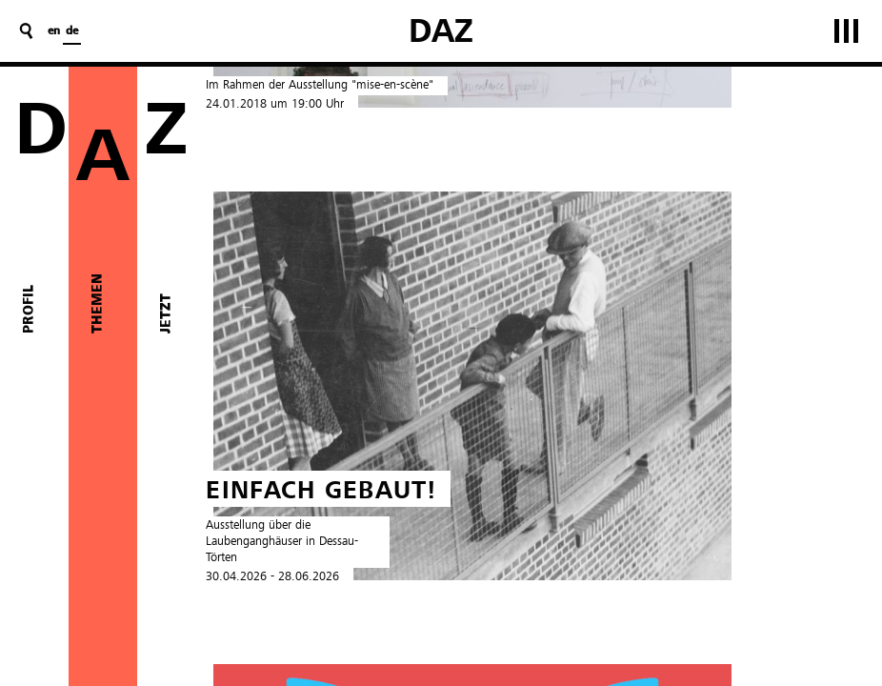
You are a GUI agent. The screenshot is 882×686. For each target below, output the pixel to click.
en (54, 31)
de (72, 31)
